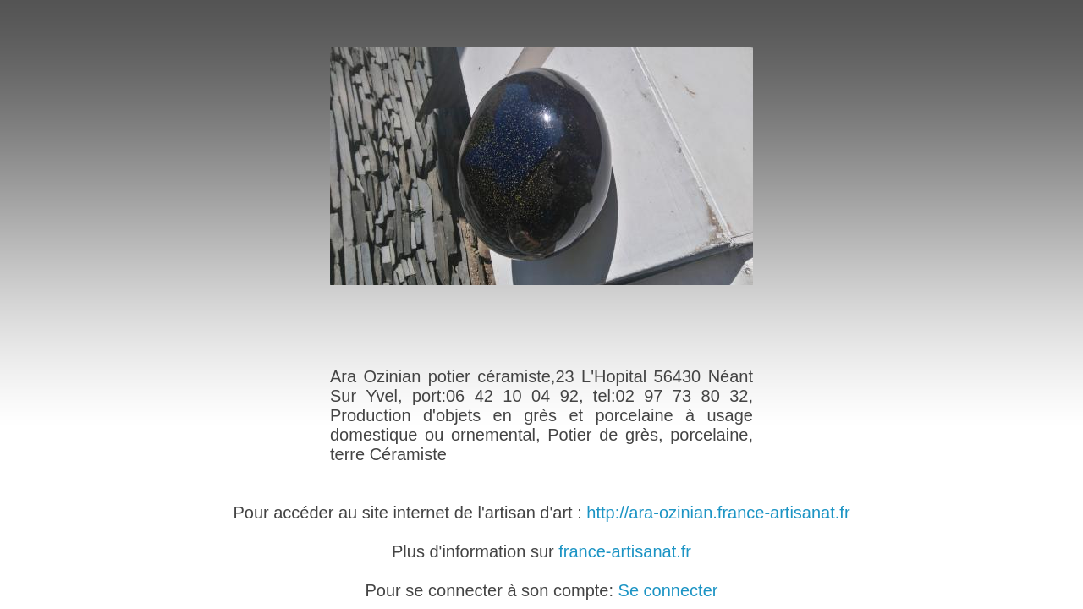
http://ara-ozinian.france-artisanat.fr (717, 512)
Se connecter (668, 590)
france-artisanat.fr (624, 551)
